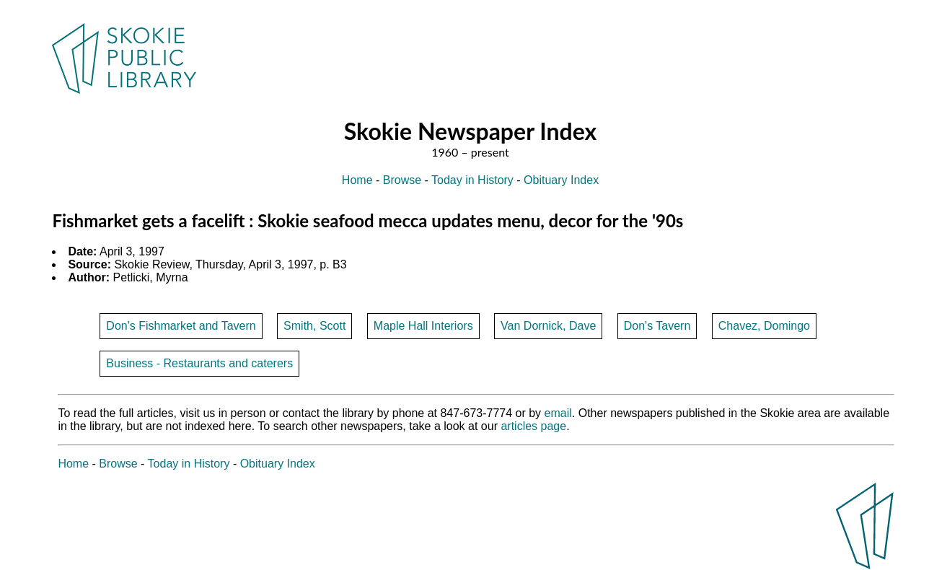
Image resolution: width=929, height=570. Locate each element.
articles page (533, 426)
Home (357, 180)
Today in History (472, 180)
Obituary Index (561, 180)
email (558, 413)
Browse (402, 180)
